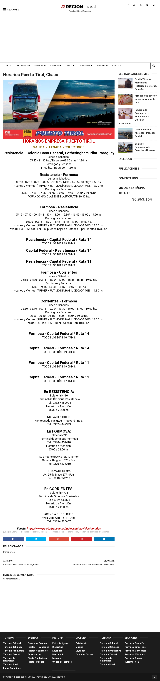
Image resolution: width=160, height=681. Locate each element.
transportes (104, 532)
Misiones (101, 66)
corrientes (45, 532)
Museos (56, 658)
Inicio (9, 66)
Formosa (39, 66)
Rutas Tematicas (12, 668)
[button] (11, 7)
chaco (26, 532)
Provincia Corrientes (135, 650)
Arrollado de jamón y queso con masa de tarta (146, 99)
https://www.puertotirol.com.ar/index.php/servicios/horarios (64, 528)
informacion (73, 532)
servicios (94, 532)
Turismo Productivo (13, 650)
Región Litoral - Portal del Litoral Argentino (43, 677)
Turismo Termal (11, 654)
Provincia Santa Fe (134, 643)
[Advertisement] (80, 39)
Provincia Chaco (133, 658)
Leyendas (57, 650)
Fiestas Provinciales (38, 647)
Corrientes (84, 66)
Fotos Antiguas (60, 643)
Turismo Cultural (12, 643)
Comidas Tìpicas (84, 654)
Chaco (69, 66)
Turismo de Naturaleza (9, 659)
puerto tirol (84, 532)
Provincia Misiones (135, 654)
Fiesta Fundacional (38, 658)
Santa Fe (54, 66)
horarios (63, 532)
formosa (54, 532)
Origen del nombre (62, 662)
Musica (79, 647)
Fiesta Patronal (36, 662)
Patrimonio (58, 654)
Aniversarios (34, 654)
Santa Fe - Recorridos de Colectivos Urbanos (145, 147)
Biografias (57, 647)
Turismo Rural (10, 664)
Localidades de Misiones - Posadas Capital (145, 132)
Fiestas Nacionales (38, 650)
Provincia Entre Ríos (135, 647)
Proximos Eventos (37, 643)
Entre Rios (22, 66)
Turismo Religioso (12, 647)
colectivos (34, 532)
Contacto (117, 66)
